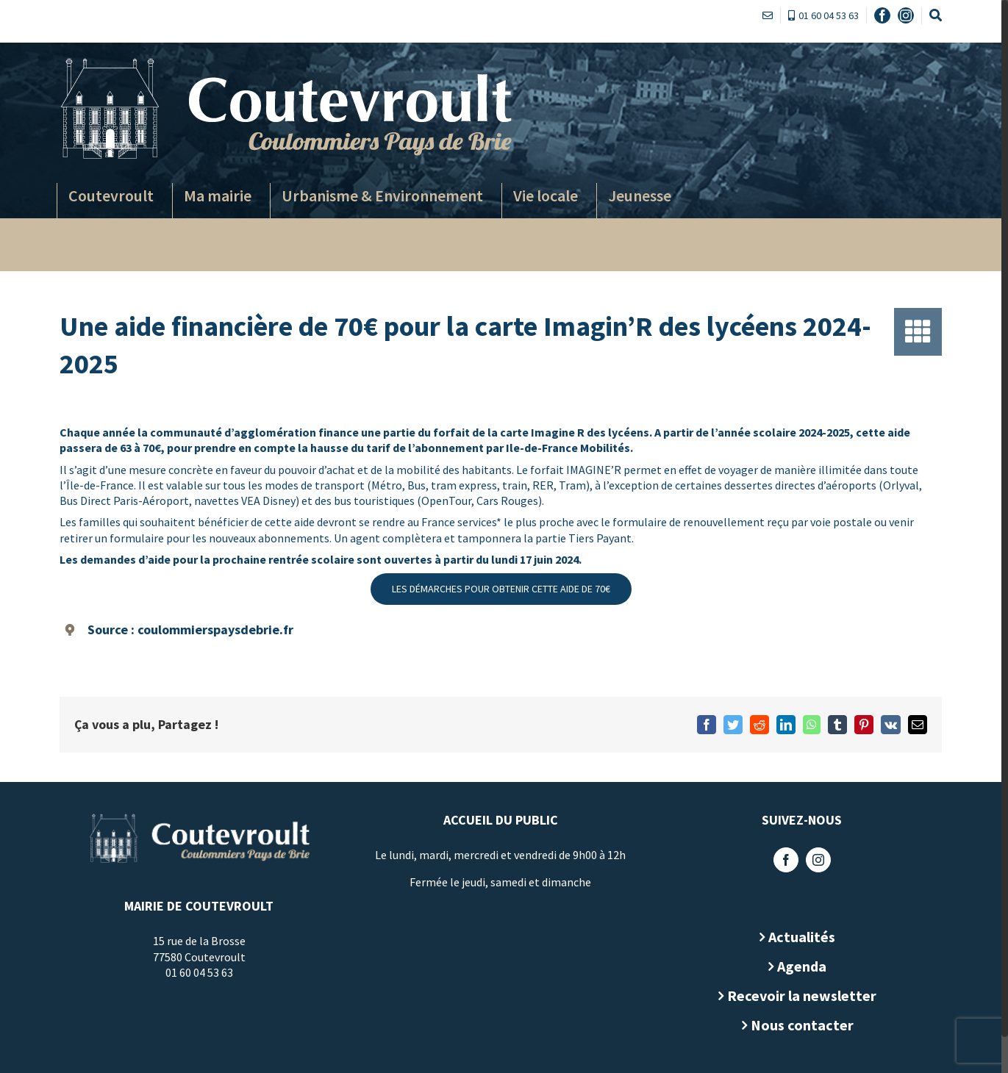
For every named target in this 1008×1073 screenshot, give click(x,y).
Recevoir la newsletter (801, 995)
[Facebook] (785, 859)
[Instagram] (818, 859)
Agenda (801, 966)
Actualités (801, 936)
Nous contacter (802, 1025)
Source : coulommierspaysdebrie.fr (190, 629)
